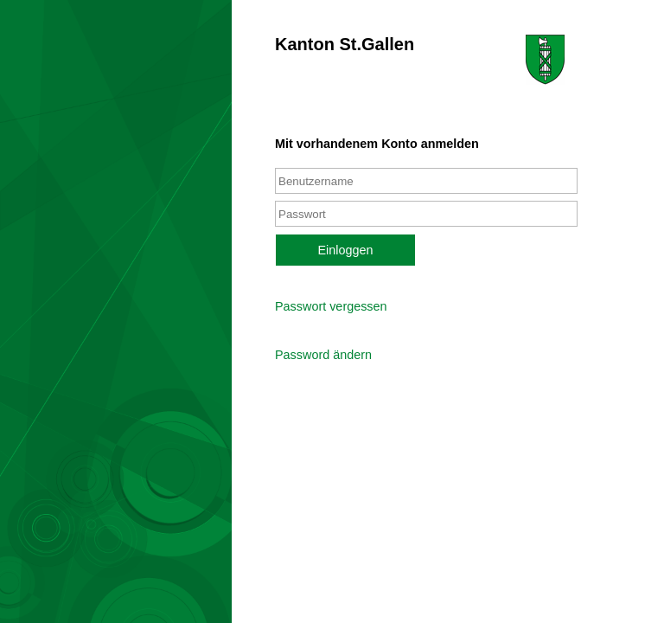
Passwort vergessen (331, 306)
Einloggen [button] (345, 250)
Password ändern (323, 355)
